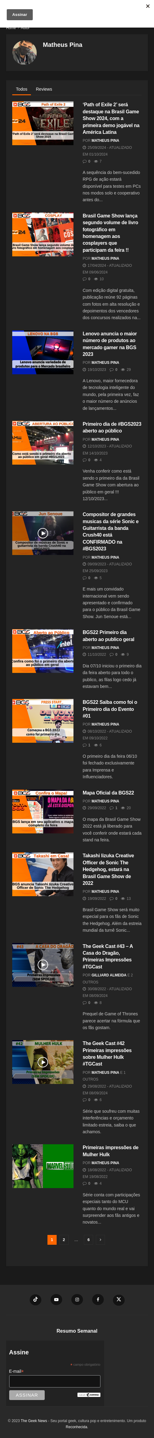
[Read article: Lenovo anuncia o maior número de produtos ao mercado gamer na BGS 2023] (42, 352)
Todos (21, 89)
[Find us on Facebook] (98, 1299)
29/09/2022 (94, 808)
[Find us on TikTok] (35, 1299)
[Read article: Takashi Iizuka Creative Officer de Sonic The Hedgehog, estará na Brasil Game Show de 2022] (42, 874)
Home (11, 28)
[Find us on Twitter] (119, 1300)
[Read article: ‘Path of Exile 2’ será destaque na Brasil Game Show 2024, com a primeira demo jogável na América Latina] (42, 123)
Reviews (44, 89)
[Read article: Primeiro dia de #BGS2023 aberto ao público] (42, 443)
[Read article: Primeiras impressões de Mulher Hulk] (42, 1166)
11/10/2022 (94, 654)
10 (99, 279)
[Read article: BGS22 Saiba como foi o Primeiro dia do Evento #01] (42, 721)
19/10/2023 (94, 370)
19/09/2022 (94, 898)
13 (126, 898)
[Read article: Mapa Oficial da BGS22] (42, 811)
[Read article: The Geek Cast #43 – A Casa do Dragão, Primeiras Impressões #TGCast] (42, 965)
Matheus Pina (105, 140)
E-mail (16, 1371)
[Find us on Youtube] (56, 1299)
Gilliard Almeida (109, 975)
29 (126, 370)
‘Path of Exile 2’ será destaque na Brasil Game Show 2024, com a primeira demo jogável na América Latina (111, 118)
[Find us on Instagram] (77, 1299)
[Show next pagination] (100, 1240)
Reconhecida (76, 1427)
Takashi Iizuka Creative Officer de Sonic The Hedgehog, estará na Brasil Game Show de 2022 (108, 869)
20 (126, 808)
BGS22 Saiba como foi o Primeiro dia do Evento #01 (110, 709)
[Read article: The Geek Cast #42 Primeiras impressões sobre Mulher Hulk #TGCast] (42, 1062)
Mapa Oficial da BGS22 (108, 792)
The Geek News (34, 1421)
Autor (25, 28)
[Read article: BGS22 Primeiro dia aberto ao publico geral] (42, 651)
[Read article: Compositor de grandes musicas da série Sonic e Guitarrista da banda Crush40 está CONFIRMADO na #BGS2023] (42, 533)
